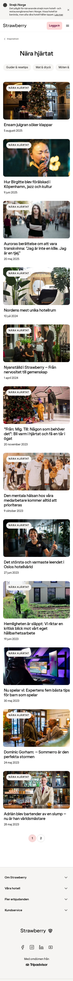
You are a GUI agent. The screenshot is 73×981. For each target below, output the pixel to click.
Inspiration (11, 39)
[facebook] (22, 947)
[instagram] (32, 947)
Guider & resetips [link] (17, 67)
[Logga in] (54, 26)
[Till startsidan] (14, 26)
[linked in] (41, 947)
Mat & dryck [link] (43, 67)
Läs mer (59, 14)
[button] (68, 10)
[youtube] (50, 947)
